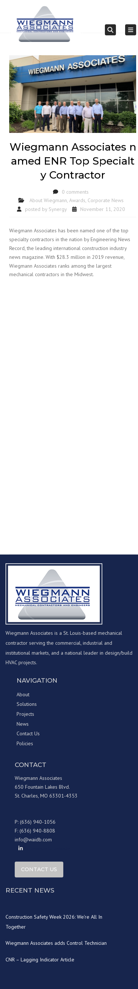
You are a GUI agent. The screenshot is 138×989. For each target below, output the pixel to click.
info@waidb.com (33, 839)
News (23, 724)
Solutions (27, 704)
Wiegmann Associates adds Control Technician (56, 943)
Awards (77, 200)
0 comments (75, 192)
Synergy (58, 209)
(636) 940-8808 (37, 830)
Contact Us (28, 733)
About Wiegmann (48, 200)
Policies (25, 743)
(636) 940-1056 (38, 822)
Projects (25, 714)
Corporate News (106, 200)
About (23, 694)
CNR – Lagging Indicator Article (40, 959)
